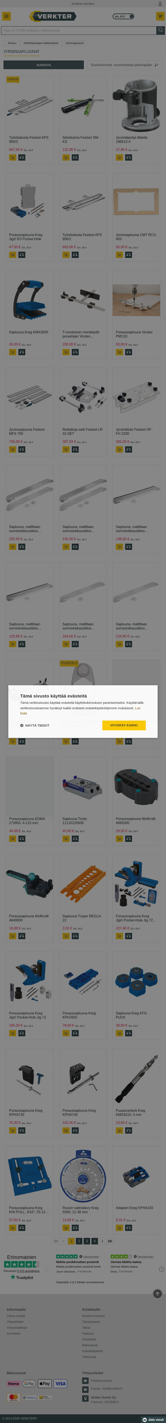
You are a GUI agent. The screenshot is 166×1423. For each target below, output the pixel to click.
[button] (34, 725)
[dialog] (83, 711)
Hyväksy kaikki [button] (123, 725)
